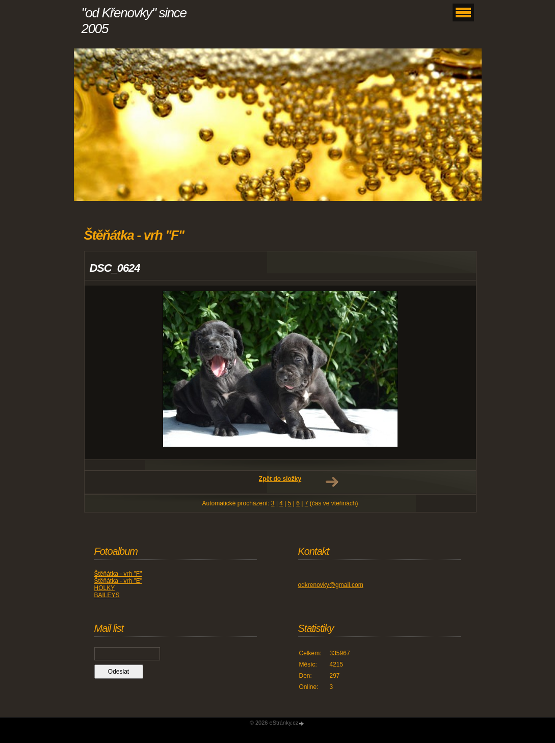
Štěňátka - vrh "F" (118, 573)
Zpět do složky (280, 478)
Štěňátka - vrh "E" (118, 580)
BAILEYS (107, 595)
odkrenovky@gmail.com (330, 584)
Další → (331, 482)
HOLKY (104, 588)
